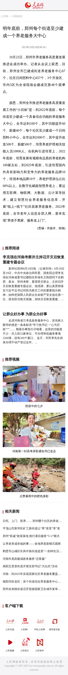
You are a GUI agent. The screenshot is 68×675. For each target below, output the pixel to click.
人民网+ (25, 623)
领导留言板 (54, 623)
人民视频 (10, 644)
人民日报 (10, 623)
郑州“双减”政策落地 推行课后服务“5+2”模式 (31, 536)
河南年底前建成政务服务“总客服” (24, 558)
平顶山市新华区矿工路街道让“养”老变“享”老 (31, 528)
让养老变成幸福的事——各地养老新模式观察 (32, 543)
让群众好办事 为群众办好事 (25, 314)
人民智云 (25, 644)
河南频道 (17, 16)
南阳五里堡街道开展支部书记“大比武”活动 (30, 566)
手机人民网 (40, 623)
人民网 (4, 16)
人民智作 (40, 644)
